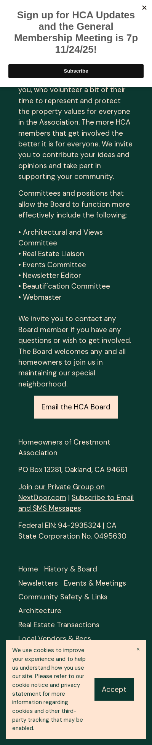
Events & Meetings (95, 583)
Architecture (39, 610)
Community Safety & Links (62, 597)
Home (28, 569)
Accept (114, 689)
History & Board (70, 569)
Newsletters (38, 583)
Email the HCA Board (76, 407)
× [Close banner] (138, 649)
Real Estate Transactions (58, 625)
